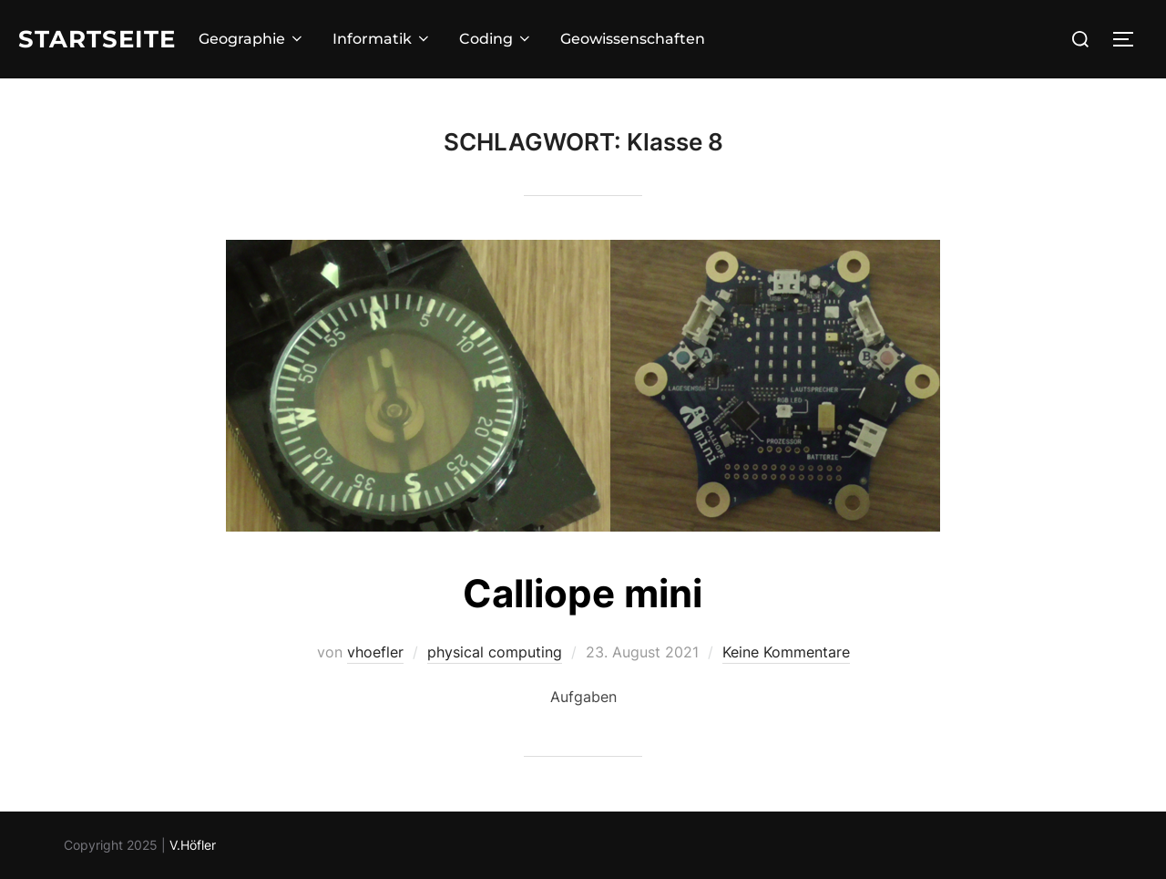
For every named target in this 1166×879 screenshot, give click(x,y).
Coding (496, 38)
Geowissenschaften (632, 38)
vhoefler (375, 652)
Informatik (382, 38)
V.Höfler (192, 845)
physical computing (494, 652)
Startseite (97, 39)
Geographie (252, 38)
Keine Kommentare (786, 652)
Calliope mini (582, 593)
